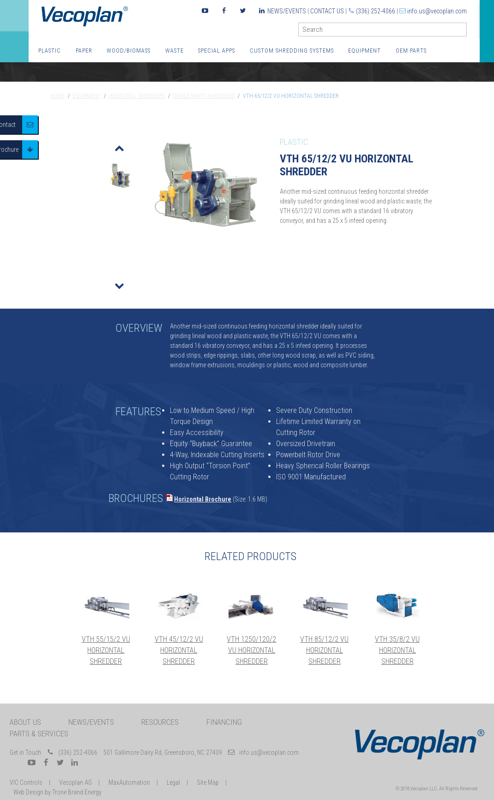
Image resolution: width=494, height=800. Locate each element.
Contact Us (327, 11)
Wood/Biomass (129, 50)
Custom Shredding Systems (292, 50)
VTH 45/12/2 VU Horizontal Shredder (179, 650)
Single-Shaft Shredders (204, 96)
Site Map (208, 782)
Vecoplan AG (75, 782)
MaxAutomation (129, 782)
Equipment (364, 50)
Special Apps (216, 50)
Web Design (28, 792)
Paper (84, 50)
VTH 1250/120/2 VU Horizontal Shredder (251, 650)
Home (57, 96)
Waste (174, 50)
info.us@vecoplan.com (437, 11)
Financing (224, 722)
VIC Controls (26, 782)
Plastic (49, 50)
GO (463, 31)
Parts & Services (39, 733)
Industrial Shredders (137, 96)
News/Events (286, 11)
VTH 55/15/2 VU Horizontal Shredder (106, 650)
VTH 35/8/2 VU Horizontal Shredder (397, 650)
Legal (173, 782)
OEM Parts (411, 50)
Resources (160, 722)
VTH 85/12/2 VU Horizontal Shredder (324, 650)
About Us (25, 722)
